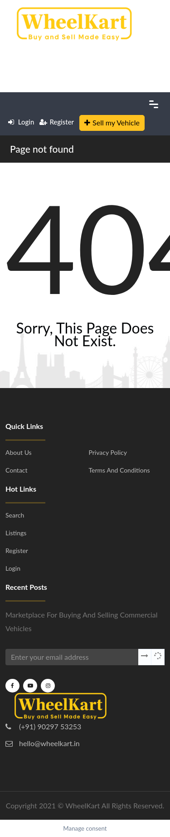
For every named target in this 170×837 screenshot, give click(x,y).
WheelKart (82, 805)
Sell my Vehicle (112, 122)
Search (14, 515)
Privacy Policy (108, 452)
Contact (16, 470)
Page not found (42, 148)
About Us (18, 452)
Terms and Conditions (119, 470)
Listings (15, 533)
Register (56, 122)
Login (21, 122)
